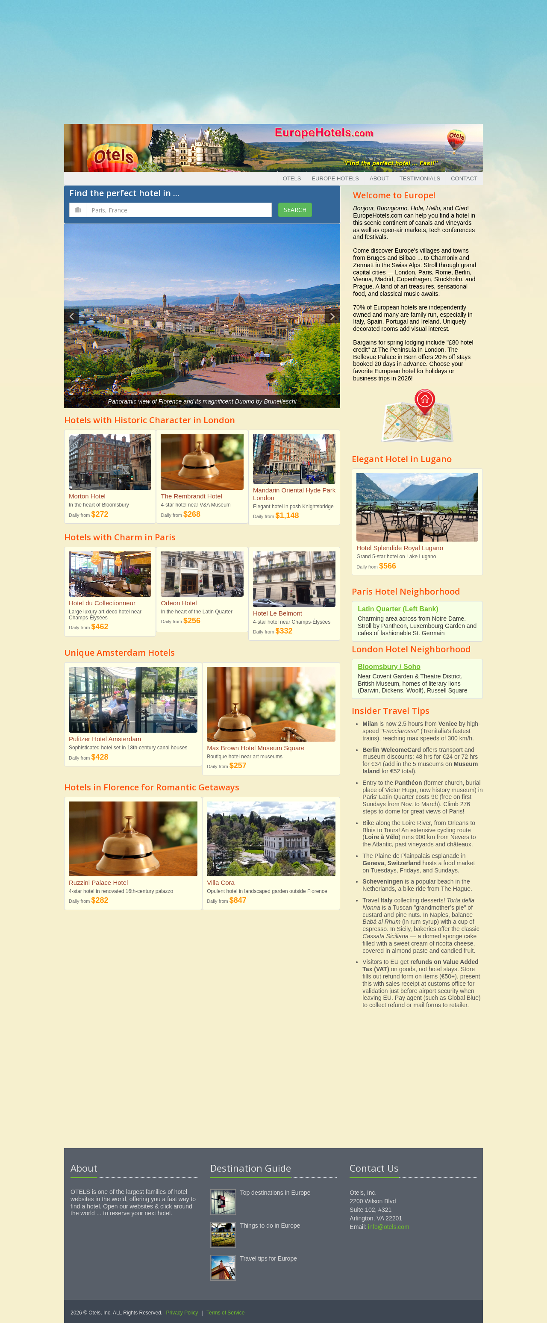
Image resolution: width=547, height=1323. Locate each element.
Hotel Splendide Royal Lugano (399, 547)
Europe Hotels (335, 178)
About (379, 178)
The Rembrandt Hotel (191, 496)
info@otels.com (388, 1226)
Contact (464, 178)
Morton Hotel (87, 496)
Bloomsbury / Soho (389, 666)
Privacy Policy (182, 1313)
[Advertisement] (273, 60)
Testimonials (420, 178)
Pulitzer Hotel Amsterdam (105, 739)
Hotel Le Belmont (277, 613)
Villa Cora (221, 882)
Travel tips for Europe (268, 1258)
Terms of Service (225, 1313)
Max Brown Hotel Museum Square (255, 747)
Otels (292, 178)
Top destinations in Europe (275, 1192)
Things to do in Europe (270, 1225)
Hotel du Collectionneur (102, 603)
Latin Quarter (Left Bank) (398, 609)
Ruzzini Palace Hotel (98, 882)
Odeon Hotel (179, 603)
